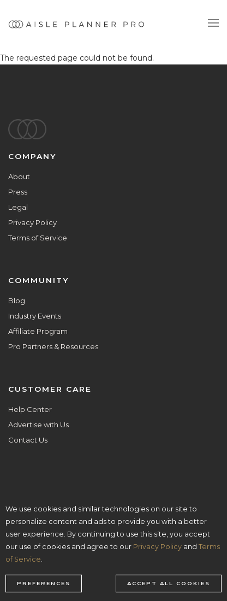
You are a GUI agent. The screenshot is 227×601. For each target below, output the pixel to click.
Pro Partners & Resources (53, 346)
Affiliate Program (38, 331)
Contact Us (27, 439)
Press (17, 191)
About (19, 176)
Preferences (43, 583)
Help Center (30, 409)
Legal (18, 207)
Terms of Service (37, 237)
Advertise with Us (38, 424)
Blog (16, 300)
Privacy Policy (32, 222)
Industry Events (34, 315)
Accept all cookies (168, 583)
